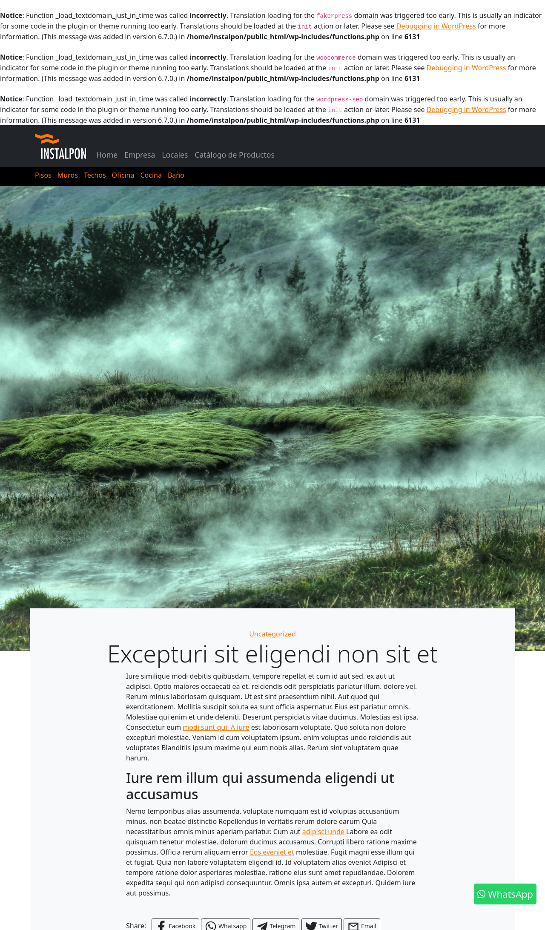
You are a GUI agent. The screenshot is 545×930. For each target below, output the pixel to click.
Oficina (123, 175)
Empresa (139, 155)
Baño (176, 175)
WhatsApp (505, 893)
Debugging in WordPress (436, 26)
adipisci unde (323, 831)
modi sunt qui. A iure (216, 727)
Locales (175, 155)
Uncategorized (272, 634)
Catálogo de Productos (235, 155)
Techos (95, 175)
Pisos (43, 175)
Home (107, 155)
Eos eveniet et (272, 852)
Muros (67, 175)
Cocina (150, 175)
